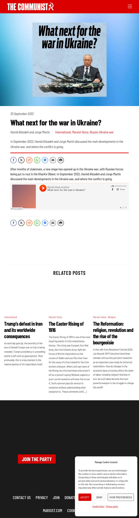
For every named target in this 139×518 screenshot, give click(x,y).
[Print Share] (61, 160)
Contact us (22, 497)
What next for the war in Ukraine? (30, 216)
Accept (85, 497)
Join (56, 497)
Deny (99, 497)
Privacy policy (112, 506)
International (63, 132)
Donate (70, 497)
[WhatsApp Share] (37, 160)
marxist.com (52, 510)
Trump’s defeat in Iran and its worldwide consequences (23, 329)
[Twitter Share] (21, 160)
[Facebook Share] (13, 160)
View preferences (120, 497)
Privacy (42, 497)
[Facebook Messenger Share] (45, 160)
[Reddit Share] (29, 160)
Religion (112, 317)
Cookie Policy (98, 506)
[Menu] (129, 6)
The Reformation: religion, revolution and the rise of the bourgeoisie (113, 332)
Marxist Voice (80, 132)
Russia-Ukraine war (102, 132)
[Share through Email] (53, 160)
